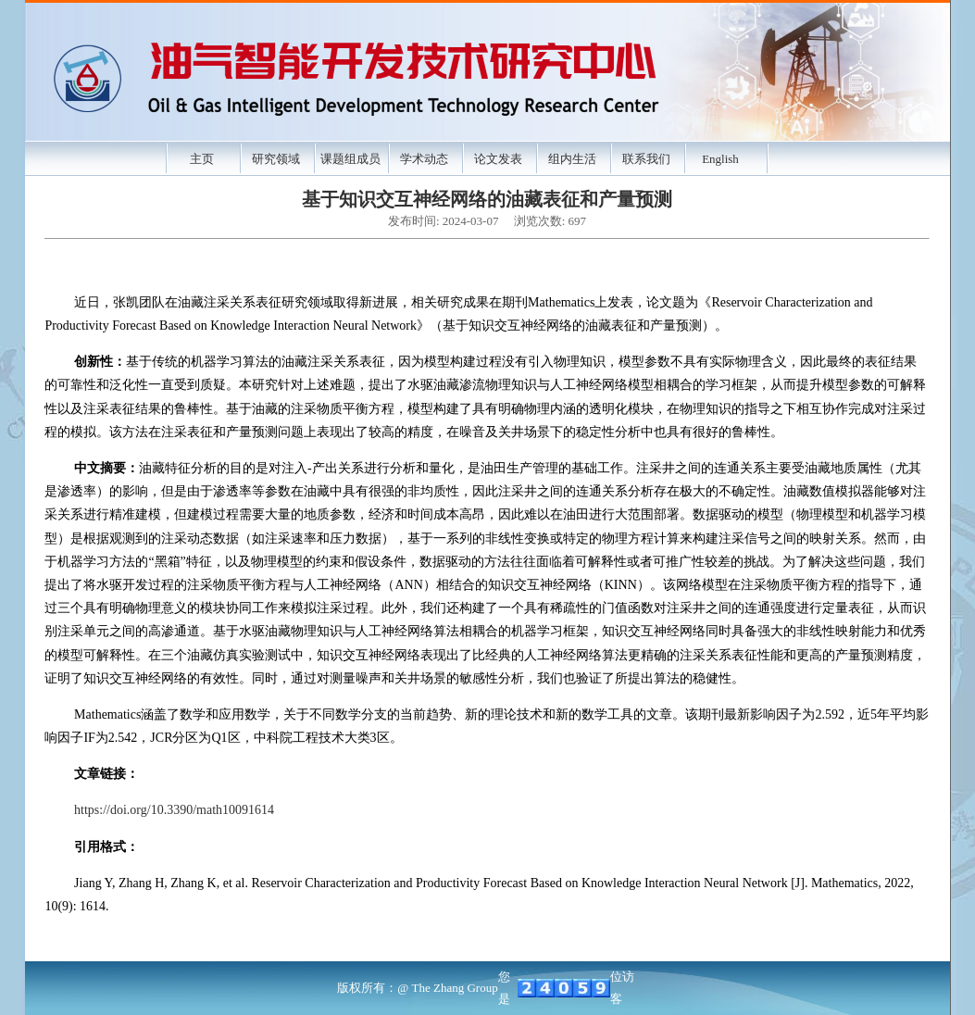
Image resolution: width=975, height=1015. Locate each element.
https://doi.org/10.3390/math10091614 (174, 810)
